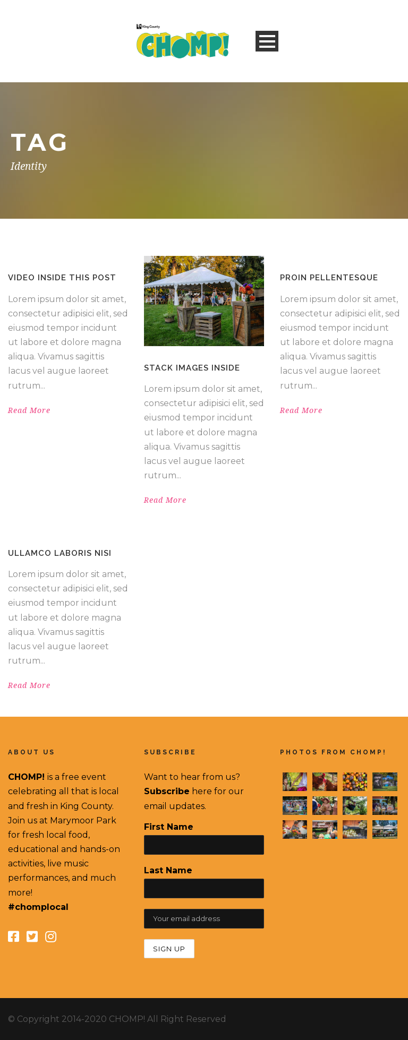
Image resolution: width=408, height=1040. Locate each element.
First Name (168, 827)
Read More (29, 410)
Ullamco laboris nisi (60, 553)
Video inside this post (62, 277)
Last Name (168, 870)
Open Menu (267, 41)
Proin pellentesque (329, 277)
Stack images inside (192, 368)
